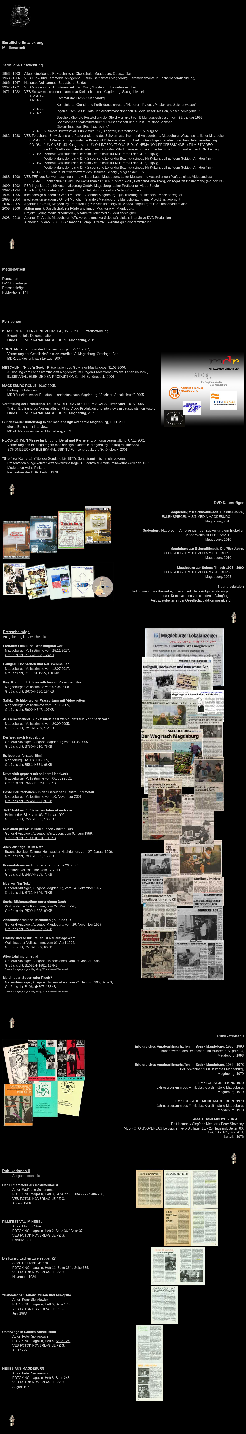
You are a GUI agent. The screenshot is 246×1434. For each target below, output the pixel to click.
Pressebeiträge (13, 288)
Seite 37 (76, 1231)
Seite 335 (81, 1267)
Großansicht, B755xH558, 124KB (29, 655)
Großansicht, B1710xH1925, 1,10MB (32, 673)
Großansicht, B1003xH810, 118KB (30, 838)
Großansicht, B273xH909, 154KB (29, 728)
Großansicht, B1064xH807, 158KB (30, 987)
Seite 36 (62, 1231)
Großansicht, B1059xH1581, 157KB (31, 965)
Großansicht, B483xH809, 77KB (28, 874)
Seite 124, (63, 1341)
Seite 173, (63, 1304)
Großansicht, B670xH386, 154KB (29, 691)
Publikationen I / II (15, 292)
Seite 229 (79, 1194)
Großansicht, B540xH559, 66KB (28, 947)
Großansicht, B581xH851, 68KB (28, 764)
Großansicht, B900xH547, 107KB (29, 709)
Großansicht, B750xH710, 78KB (28, 746)
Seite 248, (63, 1378)
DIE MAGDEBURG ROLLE (67, 404)
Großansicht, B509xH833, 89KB (28, 911)
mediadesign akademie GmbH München (53, 199)
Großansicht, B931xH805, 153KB (29, 856)
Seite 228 (63, 1194)
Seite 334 (64, 1267)
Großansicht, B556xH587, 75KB (28, 929)
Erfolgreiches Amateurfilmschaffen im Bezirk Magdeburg (179, 1064)
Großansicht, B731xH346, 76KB (28, 892)
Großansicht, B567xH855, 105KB (29, 819)
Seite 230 (96, 1194)
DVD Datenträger (15, 283)
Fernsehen (10, 278)
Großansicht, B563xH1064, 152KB (30, 783)
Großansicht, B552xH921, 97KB (28, 801)
